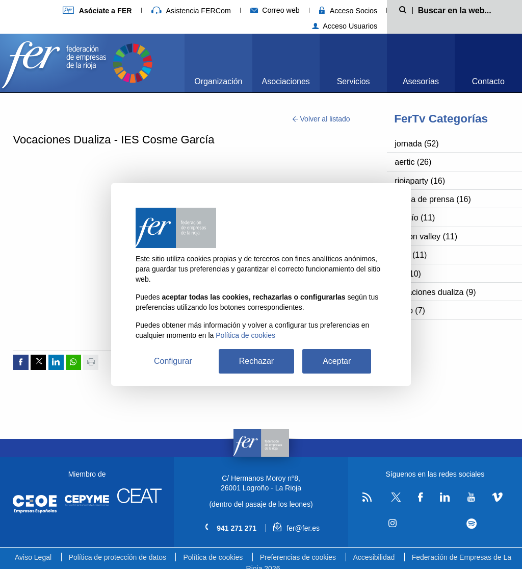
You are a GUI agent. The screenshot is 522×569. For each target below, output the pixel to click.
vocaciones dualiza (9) (435, 292)
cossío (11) (415, 217)
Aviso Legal (33, 557)
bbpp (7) (410, 310)
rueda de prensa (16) (433, 199)
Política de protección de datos (117, 557)
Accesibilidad (374, 557)
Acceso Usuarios (345, 26)
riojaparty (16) (420, 181)
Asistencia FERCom (191, 11)
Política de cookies (213, 557)
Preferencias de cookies (298, 557)
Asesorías (421, 81)
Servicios (353, 81)
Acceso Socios (348, 11)
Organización (218, 81)
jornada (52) (416, 143)
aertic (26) (413, 162)
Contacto (488, 81)
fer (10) (408, 273)
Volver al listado (321, 119)
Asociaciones (286, 81)
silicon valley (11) (426, 236)
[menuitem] (218, 63)
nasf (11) (411, 255)
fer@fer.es (296, 528)
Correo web (275, 10)
